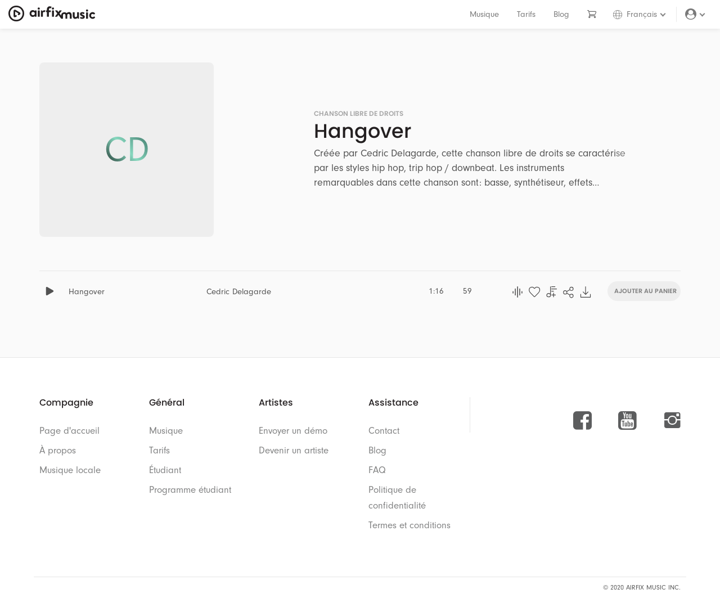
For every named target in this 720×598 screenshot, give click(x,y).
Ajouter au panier (645, 290)
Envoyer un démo (293, 430)
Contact (383, 430)
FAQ (377, 470)
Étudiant (165, 470)
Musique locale (70, 470)
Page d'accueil (69, 430)
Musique (484, 14)
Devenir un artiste (293, 450)
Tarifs (526, 14)
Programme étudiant (190, 489)
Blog (561, 14)
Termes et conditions (409, 525)
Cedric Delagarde (238, 291)
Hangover (87, 291)
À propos (57, 450)
